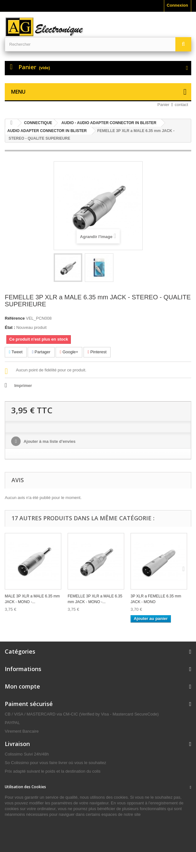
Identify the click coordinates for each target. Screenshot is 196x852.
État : (10, 327)
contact (181, 104)
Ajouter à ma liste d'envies (49, 441)
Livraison (17, 744)
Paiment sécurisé (29, 704)
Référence (15, 318)
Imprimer (23, 385)
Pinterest (97, 351)
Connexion (177, 5)
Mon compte (22, 686)
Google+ (69, 351)
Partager (41, 351)
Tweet (16, 351)
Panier (164, 104)
